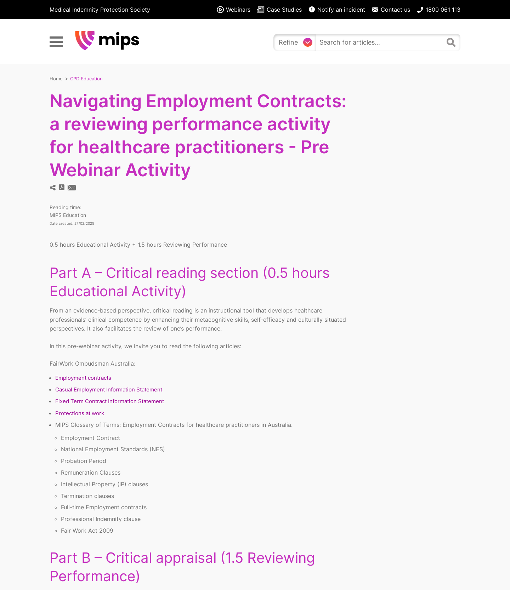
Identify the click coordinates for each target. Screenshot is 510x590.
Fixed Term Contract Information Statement (113, 400)
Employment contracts (85, 377)
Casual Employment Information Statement (113, 389)
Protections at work (81, 412)
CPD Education (87, 78)
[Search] (451, 41)
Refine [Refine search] (288, 42)
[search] (379, 42)
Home (56, 78)
